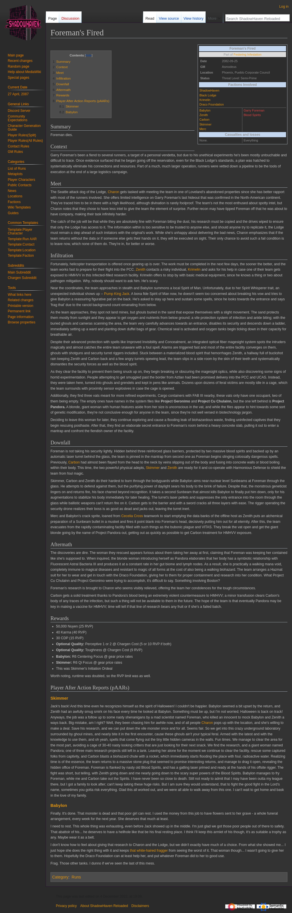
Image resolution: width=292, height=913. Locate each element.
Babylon (204, 110)
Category (60, 877)
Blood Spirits (252, 115)
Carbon (204, 119)
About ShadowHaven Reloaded (104, 906)
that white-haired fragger (149, 851)
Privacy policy (66, 906)
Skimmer (205, 124)
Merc (202, 129)
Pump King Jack (116, 294)
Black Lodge (207, 95)
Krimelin (204, 100)
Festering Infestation (247, 54)
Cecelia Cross (132, 516)
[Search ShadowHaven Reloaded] (254, 19)
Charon (113, 192)
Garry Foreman (254, 110)
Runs (76, 877)
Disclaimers (140, 906)
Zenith (203, 115)
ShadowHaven (209, 90)
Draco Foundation (211, 104)
